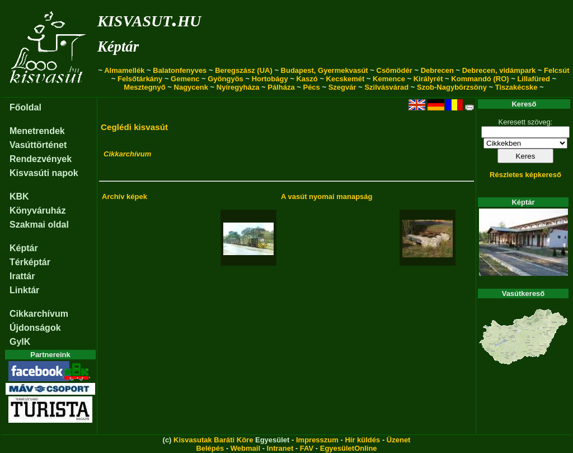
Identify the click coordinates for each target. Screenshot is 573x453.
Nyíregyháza (238, 87)
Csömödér (394, 70)
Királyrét (428, 79)
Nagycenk (191, 87)
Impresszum (317, 440)
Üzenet (399, 440)
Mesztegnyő (144, 87)
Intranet (280, 448)
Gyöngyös (225, 79)
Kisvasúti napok (44, 173)
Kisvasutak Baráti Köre (213, 440)
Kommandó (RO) (480, 79)
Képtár (118, 46)
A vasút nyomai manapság (327, 196)
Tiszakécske (516, 87)
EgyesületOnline (348, 448)
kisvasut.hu (149, 18)
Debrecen (437, 70)
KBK (19, 196)
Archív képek (124, 196)
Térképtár (30, 262)
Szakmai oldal (39, 224)
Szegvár (342, 87)
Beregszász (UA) (244, 70)
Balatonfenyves (179, 70)
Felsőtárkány (140, 79)
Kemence (389, 79)
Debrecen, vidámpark (499, 70)
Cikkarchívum (39, 313)
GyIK (20, 341)
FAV (306, 448)
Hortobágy (270, 79)
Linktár (24, 290)
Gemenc (185, 79)
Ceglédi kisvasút (134, 127)
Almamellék (124, 70)
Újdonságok (35, 327)
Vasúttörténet (38, 145)
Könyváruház (37, 210)
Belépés (210, 448)
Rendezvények (41, 159)
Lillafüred (533, 79)
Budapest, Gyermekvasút (324, 70)
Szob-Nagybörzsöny (452, 87)
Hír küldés (362, 440)
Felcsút (557, 70)
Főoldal (25, 107)
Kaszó (306, 79)
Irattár (22, 276)
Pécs (311, 87)
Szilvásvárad (386, 87)
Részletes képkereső (525, 174)
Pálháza (280, 87)
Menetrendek (37, 131)
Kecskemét (345, 79)
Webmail (245, 448)
